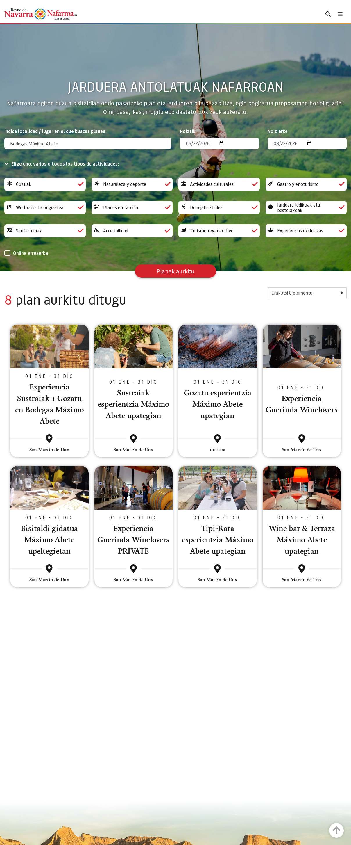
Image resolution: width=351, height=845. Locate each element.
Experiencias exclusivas (306, 230)
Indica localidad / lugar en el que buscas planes (54, 131)
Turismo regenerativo (219, 230)
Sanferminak (45, 230)
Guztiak (45, 184)
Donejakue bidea (219, 207)
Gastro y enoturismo (306, 184)
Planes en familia (132, 207)
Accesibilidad (132, 230)
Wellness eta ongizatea (45, 207)
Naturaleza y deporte (132, 184)
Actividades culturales (219, 184)
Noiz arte (278, 131)
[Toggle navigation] (340, 14)
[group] (45, 184)
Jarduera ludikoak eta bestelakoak (306, 207)
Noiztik (188, 131)
